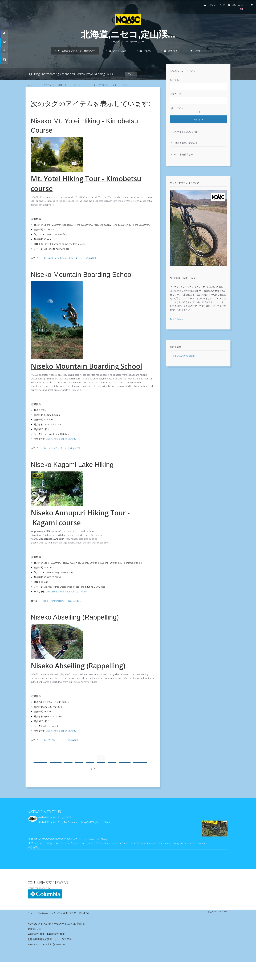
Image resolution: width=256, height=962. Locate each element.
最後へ (140, 758)
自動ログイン (176, 108)
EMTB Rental (198, 843)
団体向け (170, 50)
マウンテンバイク (43, 843)
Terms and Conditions (38, 913)
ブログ (214, 5)
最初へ (40, 758)
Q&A (59, 913)
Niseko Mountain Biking (95, 839)
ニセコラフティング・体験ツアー (76, 50)
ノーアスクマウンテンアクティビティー (132, 843)
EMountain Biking (170, 843)
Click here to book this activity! (61, 438)
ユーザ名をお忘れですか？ (184, 143)
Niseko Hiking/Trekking (53, 600)
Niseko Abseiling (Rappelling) (75, 617)
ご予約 (195, 50)
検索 (65, 913)
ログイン (202, 5)
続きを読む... (92, 258)
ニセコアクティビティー (66, 843)
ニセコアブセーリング (53, 740)
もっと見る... (176, 318)
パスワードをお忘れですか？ (185, 131)
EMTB (157, 843)
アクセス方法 (117, 50)
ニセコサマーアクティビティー (95, 843)
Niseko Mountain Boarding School (82, 274)
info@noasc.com (57, 944)
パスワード (175, 94)
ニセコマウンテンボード (54, 448)
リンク (52, 913)
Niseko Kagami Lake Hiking (72, 464)
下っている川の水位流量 (182, 355)
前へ (56, 758)
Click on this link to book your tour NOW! (66, 591)
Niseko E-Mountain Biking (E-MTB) (54, 817)
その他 (145, 50)
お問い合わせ (227, 5)
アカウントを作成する (181, 154)
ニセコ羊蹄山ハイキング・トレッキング (62, 258)
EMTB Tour (185, 843)
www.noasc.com (36, 944)
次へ (125, 758)
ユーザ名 (174, 79)
